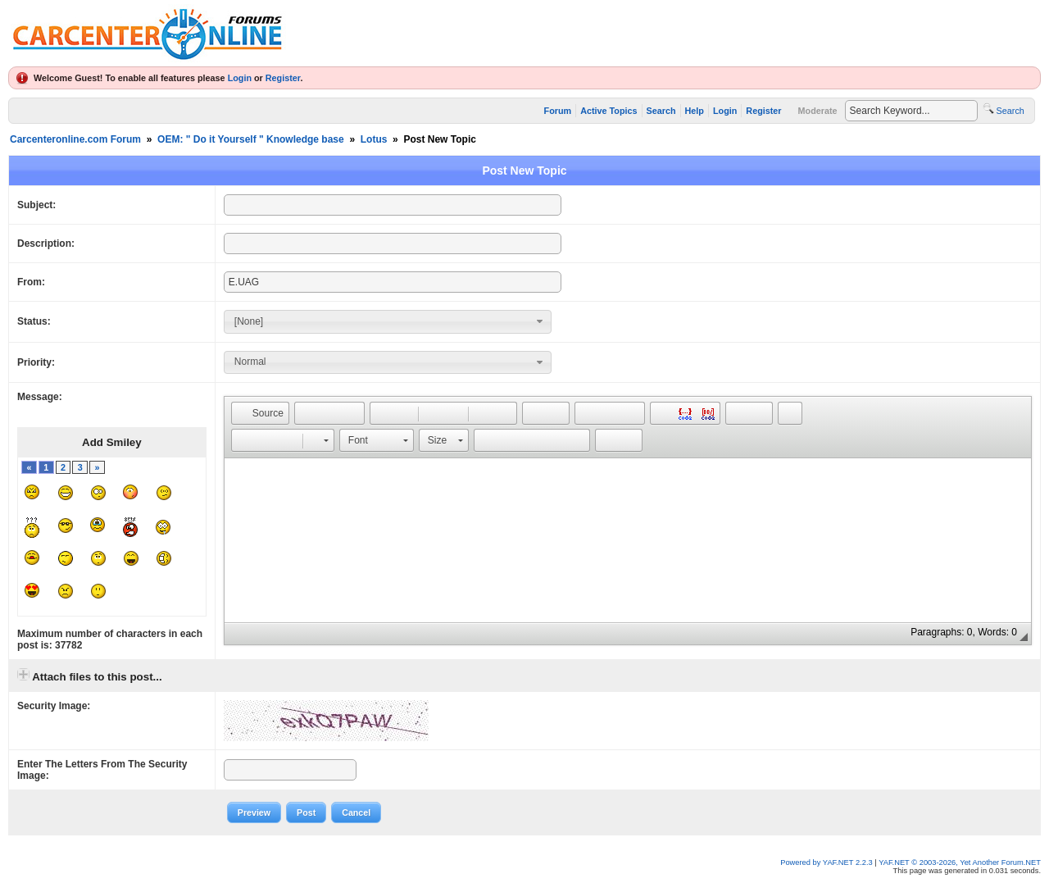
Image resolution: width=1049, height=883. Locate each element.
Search (661, 111)
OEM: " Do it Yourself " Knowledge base (250, 139)
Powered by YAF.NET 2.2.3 (827, 862)
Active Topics (608, 111)
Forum (558, 111)
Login (240, 78)
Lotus (374, 139)
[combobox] (388, 321)
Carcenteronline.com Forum (75, 139)
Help (694, 111)
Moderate (818, 111)
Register (283, 78)
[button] (260, 413)
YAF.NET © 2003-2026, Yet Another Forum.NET (960, 862)
